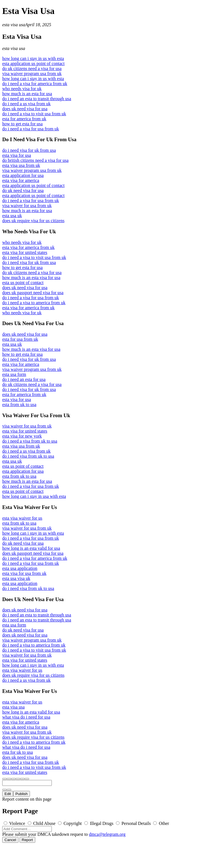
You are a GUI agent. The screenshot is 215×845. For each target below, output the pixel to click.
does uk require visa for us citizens (33, 220)
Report (27, 840)
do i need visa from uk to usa (28, 456)
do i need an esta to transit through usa (36, 98)
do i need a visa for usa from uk (30, 128)
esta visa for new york (22, 436)
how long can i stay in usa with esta (34, 496)
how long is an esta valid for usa (31, 548)
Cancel (10, 840)
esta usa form (14, 374)
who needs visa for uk (21, 88)
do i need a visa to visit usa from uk (34, 113)
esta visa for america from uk (28, 247)
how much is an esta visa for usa (31, 277)
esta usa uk (12, 215)
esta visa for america (20, 180)
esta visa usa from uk (21, 165)
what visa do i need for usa (26, 717)
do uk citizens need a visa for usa (32, 68)
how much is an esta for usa (27, 93)
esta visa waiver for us (22, 518)
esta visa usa (13, 24)
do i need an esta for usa (24, 379)
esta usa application (19, 568)
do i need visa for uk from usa (29, 150)
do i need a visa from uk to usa (29, 441)
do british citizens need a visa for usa (35, 160)
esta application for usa (23, 175)
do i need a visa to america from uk (34, 302)
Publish (21, 794)
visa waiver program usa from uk (32, 73)
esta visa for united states (24, 252)
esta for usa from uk (20, 339)
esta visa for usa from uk (24, 573)
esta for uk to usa (17, 752)
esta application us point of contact (33, 63)
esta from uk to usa (19, 404)
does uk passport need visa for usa (33, 292)
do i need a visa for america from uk (34, 83)
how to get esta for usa (22, 123)
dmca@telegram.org (107, 834)
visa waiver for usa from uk (27, 205)
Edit (7, 794)
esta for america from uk (24, 118)
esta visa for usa (16, 155)
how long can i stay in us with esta (33, 58)
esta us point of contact (23, 282)
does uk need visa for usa (24, 108)
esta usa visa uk (16, 578)
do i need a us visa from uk (26, 103)
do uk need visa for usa (23, 190)
